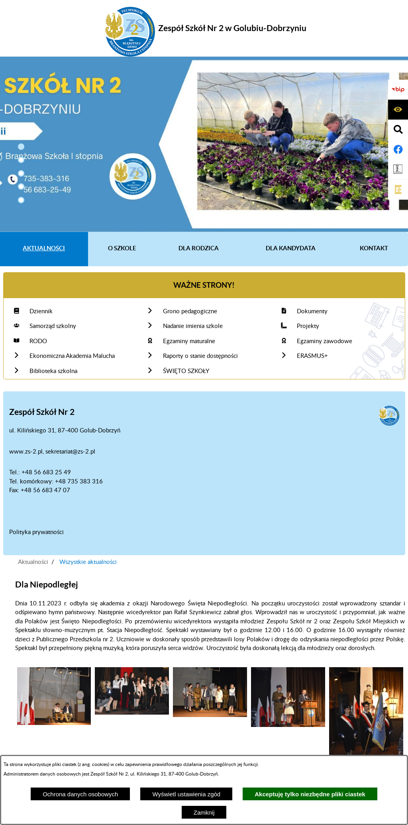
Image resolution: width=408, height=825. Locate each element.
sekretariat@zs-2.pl (70, 452)
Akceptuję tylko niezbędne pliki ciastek (310, 794)
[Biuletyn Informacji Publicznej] (398, 90)
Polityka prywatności (36, 532)
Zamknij (204, 812)
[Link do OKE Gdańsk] (398, 169)
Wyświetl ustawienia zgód (186, 794)
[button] (21, 146)
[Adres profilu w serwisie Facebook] (398, 149)
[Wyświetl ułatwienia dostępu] (398, 110)
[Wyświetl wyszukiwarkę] (398, 129)
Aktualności (33, 562)
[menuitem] (44, 249)
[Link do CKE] (398, 190)
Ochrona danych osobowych (80, 794)
